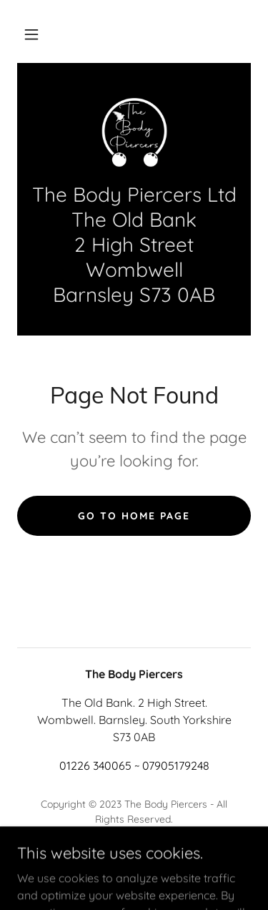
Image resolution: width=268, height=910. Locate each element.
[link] (134, 131)
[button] (31, 34)
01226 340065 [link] (95, 765)
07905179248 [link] (175, 765)
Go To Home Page (134, 515)
